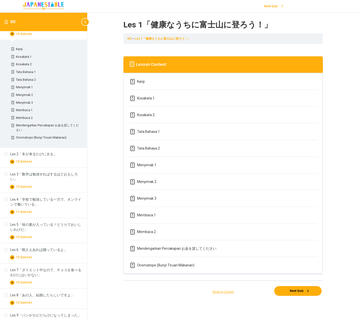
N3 (12, 21)
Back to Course (223, 292)
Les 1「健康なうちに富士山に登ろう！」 (162, 38)
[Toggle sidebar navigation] (79, 21)
